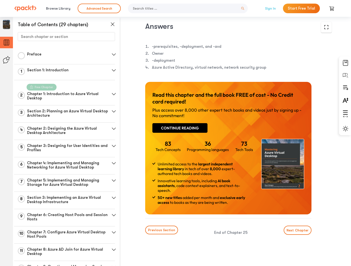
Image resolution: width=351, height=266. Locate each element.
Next (298, 230)
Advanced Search (99, 8)
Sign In (270, 8)
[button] (113, 54)
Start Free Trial (301, 8)
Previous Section (161, 230)
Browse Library (58, 8)
